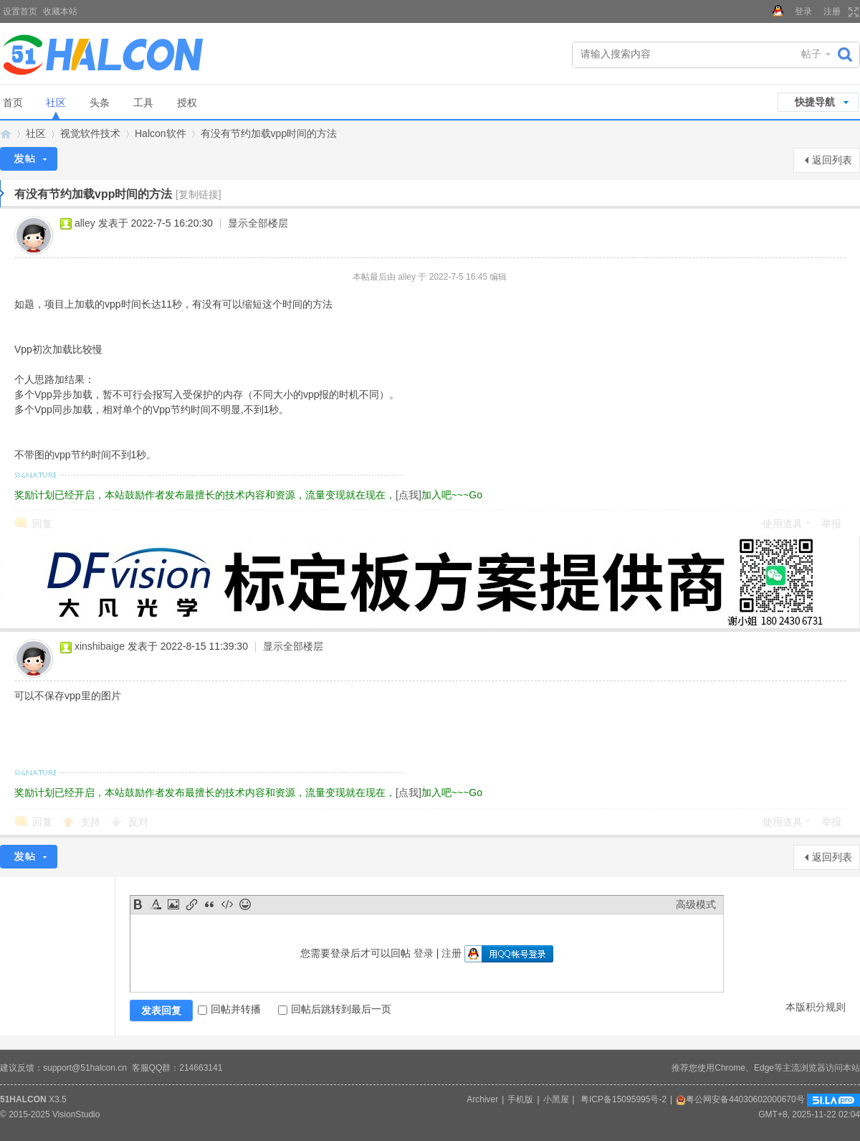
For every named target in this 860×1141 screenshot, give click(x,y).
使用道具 (783, 523)
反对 (138, 822)
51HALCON (23, 1099)
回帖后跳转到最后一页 (334, 1009)
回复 (42, 523)
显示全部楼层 (258, 223)
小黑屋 (556, 1099)
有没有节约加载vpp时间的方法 (269, 133)
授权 (187, 102)
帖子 (811, 54)
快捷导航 (815, 102)
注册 (832, 11)
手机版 (520, 1099)
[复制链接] (198, 194)
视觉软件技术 (90, 133)
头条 (100, 102)
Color (155, 904)
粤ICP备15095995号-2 (623, 1099)
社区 (56, 102)
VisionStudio (76, 1114)
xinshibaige (100, 646)
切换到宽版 (852, 12)
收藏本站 (60, 11)
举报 (831, 523)
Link (191, 904)
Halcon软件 (160, 133)
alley (85, 223)
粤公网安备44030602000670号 (740, 1099)
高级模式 (696, 904)
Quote (209, 904)
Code (227, 904)
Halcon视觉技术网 (5, 133)
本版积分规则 (815, 1007)
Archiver (482, 1099)
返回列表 (832, 160)
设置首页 (20, 11)
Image (173, 904)
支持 (91, 822)
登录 (803, 11)
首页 (13, 102)
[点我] (408, 495)
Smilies (245, 904)
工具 (143, 102)
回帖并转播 (229, 1009)
